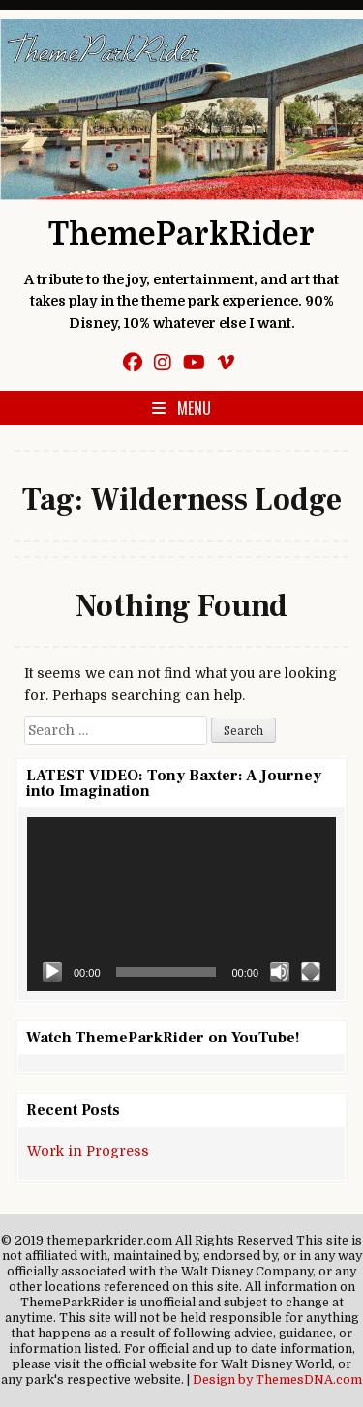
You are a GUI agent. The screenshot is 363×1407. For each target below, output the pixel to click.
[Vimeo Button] (225, 363)
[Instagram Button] (162, 363)
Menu (194, 408)
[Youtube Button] (194, 363)
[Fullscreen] (310, 972)
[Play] (52, 972)
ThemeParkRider (181, 234)
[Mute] (279, 972)
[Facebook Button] (132, 363)
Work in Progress (88, 1150)
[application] (181, 903)
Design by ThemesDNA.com (277, 1380)
